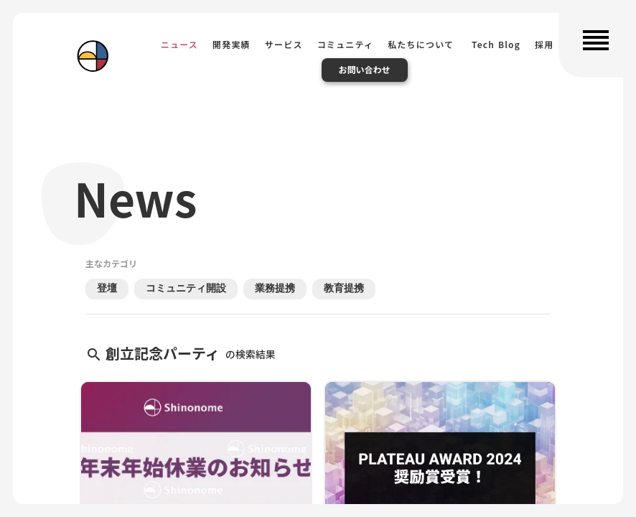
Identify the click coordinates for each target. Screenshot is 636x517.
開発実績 (231, 44)
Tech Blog (494, 44)
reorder (596, 40)
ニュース (179, 44)
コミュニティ (345, 44)
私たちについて (421, 44)
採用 (544, 44)
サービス (284, 44)
